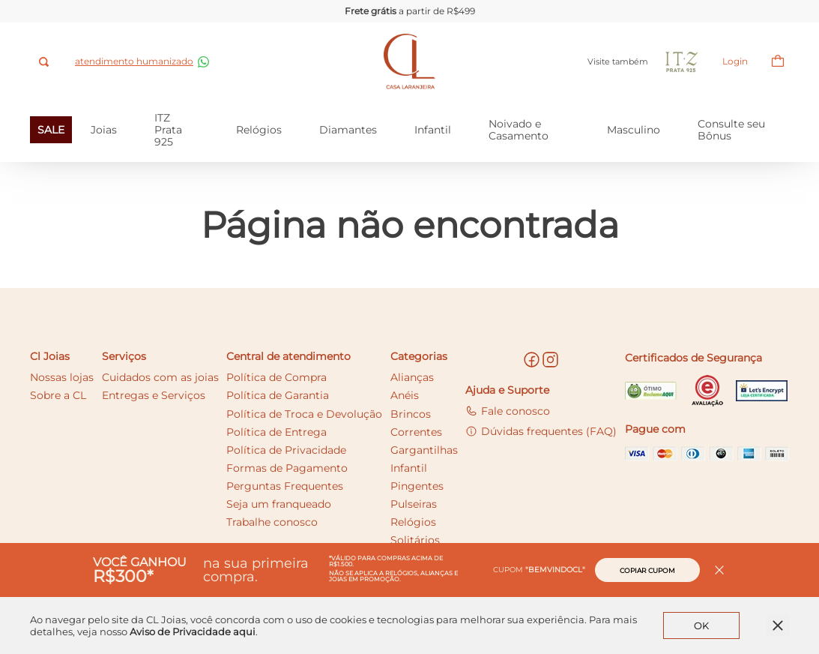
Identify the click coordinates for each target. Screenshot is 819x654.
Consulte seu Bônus (731, 129)
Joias (104, 129)
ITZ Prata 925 (168, 129)
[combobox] (45, 61)
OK (701, 626)
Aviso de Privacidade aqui (193, 632)
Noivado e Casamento (518, 129)
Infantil (432, 129)
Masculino (633, 129)
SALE (50, 129)
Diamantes (348, 129)
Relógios (259, 129)
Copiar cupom (647, 570)
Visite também (609, 62)
